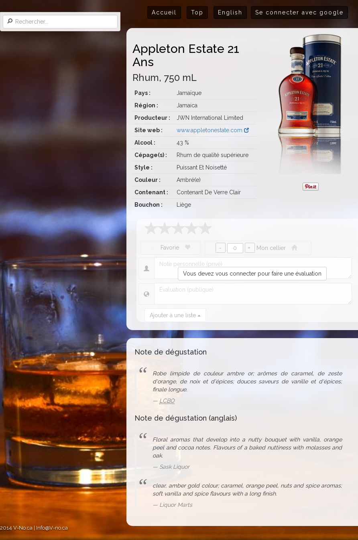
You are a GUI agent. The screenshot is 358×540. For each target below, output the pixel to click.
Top (197, 12)
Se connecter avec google (299, 12)
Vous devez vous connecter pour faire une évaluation (252, 273)
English (230, 12)
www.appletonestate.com (213, 130)
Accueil (164, 12)
